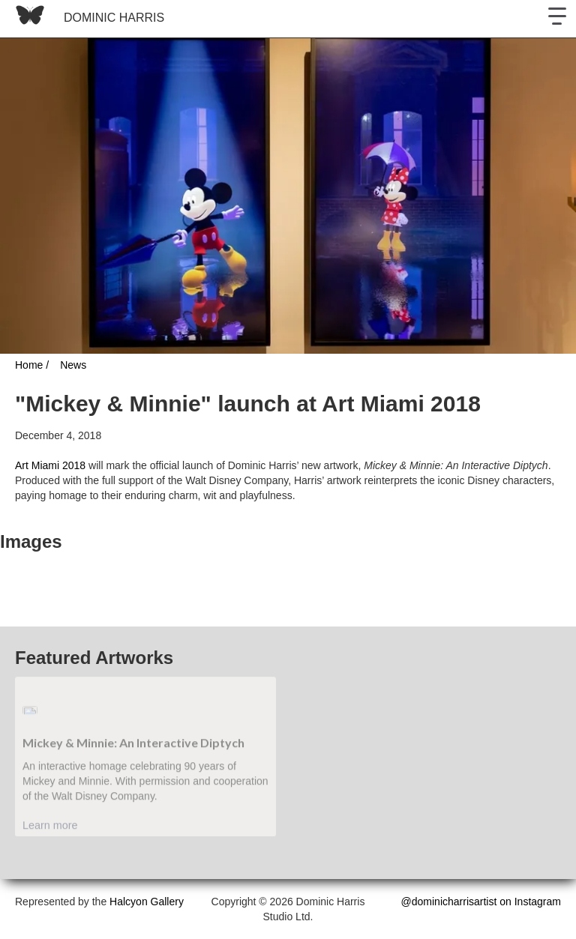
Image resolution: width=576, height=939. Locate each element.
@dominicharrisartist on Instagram (481, 902)
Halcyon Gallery (147, 902)
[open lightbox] (1, 580)
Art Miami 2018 (50, 465)
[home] (86, 18)
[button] (557, 18)
